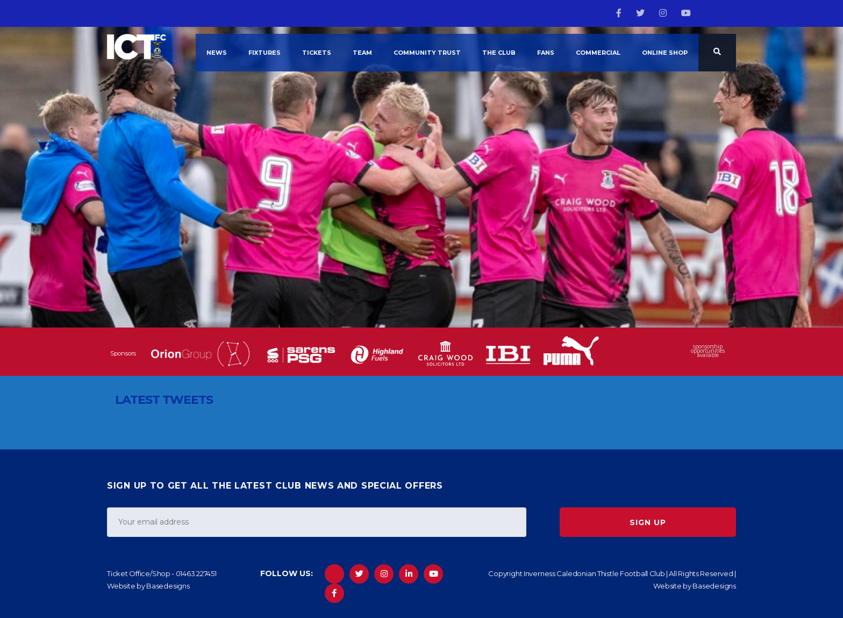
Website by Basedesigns (148, 585)
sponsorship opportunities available (708, 351)
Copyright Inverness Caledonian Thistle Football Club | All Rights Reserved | (612, 573)
